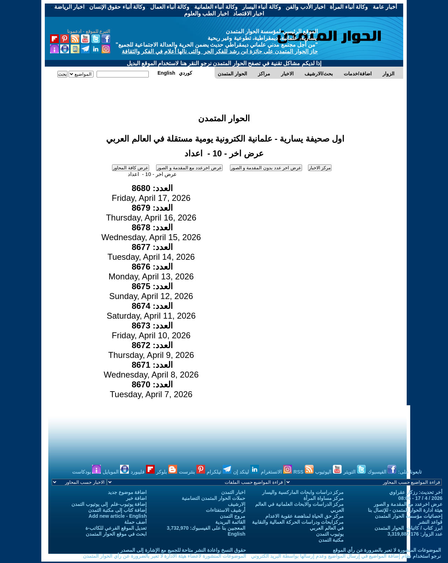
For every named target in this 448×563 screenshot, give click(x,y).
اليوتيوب (328, 472)
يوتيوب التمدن (330, 534)
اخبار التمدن (233, 492)
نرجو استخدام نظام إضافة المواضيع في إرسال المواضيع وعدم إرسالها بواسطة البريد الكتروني (346, 556)
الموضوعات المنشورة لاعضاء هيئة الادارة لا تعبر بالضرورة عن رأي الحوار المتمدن (164, 556)
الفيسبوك (382, 472)
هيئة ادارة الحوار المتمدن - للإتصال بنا (405, 510)
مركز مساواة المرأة (323, 498)
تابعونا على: (410, 472)
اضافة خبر (136, 498)
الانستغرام (276, 472)
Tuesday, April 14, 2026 (151, 252)
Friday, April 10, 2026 (151, 330)
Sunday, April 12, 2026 (151, 291)
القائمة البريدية (230, 522)
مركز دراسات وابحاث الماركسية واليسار (303, 492)
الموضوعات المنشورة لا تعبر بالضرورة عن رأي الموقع (387, 550)
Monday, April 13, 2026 (151, 271)
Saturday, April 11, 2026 (151, 310)
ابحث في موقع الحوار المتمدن (116, 534)
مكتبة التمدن (331, 540)
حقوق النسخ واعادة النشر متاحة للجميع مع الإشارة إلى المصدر (183, 550)
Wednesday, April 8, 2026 (151, 369)
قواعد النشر (430, 522)
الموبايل (116, 472)
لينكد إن (246, 472)
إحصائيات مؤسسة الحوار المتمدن (408, 516)
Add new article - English (118, 516)
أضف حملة (135, 522)
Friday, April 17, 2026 (151, 193)
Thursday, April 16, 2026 (151, 212)
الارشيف (236, 504)
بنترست (192, 472)
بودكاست (86, 472)
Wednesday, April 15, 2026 (151, 232)
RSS (303, 472)
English (236, 534)
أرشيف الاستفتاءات (225, 510)
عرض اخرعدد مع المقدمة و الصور (408, 504)
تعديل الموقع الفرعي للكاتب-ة (116, 528)
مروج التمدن (232, 516)
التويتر (354, 472)
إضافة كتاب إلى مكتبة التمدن (117, 510)
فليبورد (143, 472)
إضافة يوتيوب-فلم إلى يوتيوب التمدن (109, 504)
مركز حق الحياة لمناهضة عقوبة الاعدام (304, 516)
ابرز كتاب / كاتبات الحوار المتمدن (408, 528)
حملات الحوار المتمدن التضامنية (213, 498)
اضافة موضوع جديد (127, 492)
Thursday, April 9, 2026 (151, 350)
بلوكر (166, 472)
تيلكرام (218, 472)
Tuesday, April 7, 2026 (151, 389)
